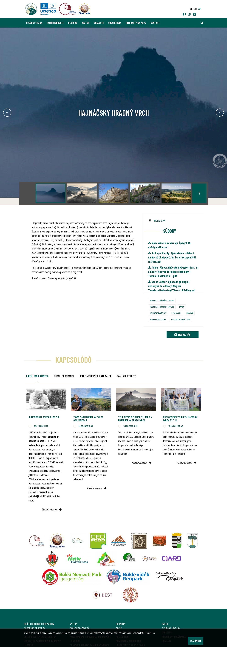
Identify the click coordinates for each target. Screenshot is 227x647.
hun (190, 8)
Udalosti (99, 22)
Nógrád (189, 313)
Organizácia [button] (114, 22)
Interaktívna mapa (136, 22)
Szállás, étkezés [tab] (126, 376)
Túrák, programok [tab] (64, 376)
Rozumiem (195, 640)
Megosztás (182, 334)
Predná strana (34, 22)
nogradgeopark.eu (158, 319)
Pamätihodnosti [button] (55, 22)
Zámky (181, 306)
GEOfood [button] (72, 22)
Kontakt (155, 22)
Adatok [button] (85, 22)
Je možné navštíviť (158, 313)
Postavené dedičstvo (180, 319)
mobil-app (159, 220)
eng (195, 8)
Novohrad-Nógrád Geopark (162, 300)
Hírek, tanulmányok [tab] (37, 376)
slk (199, 8)
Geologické (176, 313)
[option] (50, 193)
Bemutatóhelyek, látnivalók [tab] (95, 376)
